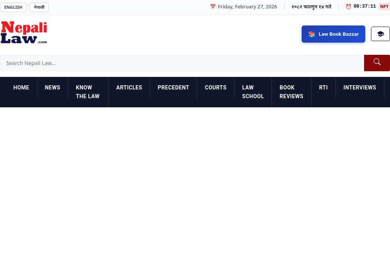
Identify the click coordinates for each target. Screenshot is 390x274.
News (53, 87)
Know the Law (87, 92)
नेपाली (39, 7)
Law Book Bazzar (337, 33)
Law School (253, 92)
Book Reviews (291, 92)
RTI (323, 87)
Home (21, 87)
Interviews (360, 87)
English (13, 7)
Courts (216, 87)
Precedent (173, 87)
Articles (129, 87)
